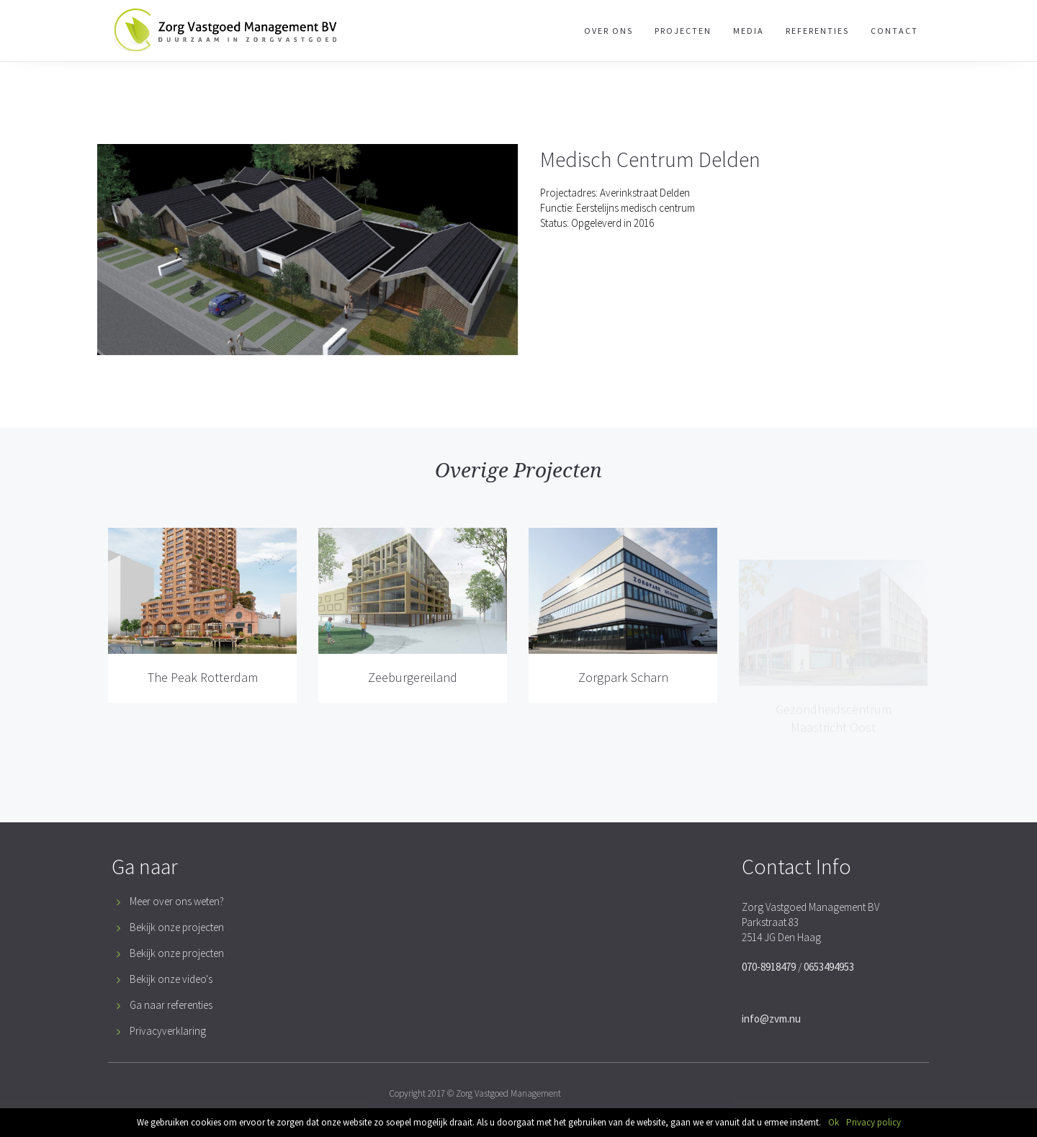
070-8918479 (769, 967)
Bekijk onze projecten (177, 927)
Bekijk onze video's (171, 979)
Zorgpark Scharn (623, 709)
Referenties (817, 30)
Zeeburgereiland (412, 677)
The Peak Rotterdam (203, 677)
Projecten (683, 30)
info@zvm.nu (771, 1018)
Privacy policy (873, 1122)
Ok (833, 1122)
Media (748, 30)
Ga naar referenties (171, 1005)
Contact (894, 30)
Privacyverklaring (168, 1031)
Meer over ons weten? (177, 901)
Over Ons (608, 30)
